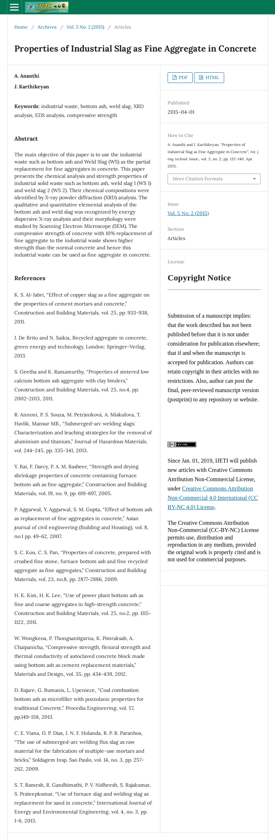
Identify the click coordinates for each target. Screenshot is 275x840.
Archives (47, 27)
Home (21, 27)
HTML (211, 77)
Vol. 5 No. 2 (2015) (85, 27)
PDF (183, 77)
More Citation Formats (198, 179)
